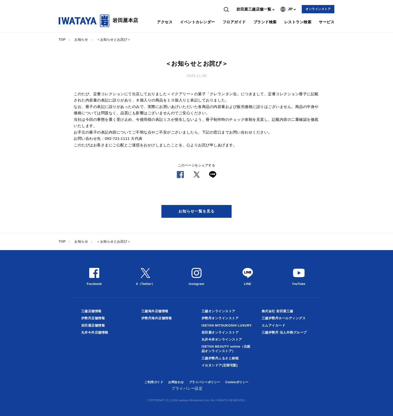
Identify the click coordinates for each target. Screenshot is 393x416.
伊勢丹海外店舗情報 (156, 318)
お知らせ (81, 39)
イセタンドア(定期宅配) (220, 365)
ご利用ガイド (153, 382)
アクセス (164, 22)
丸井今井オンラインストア (222, 339)
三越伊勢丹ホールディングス (284, 318)
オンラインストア (318, 9)
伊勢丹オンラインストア (220, 318)
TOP (62, 39)
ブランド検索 (265, 22)
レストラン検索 (298, 22)
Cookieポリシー (237, 382)
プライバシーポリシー (204, 382)
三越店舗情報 (91, 311)
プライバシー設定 (187, 388)
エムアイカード (273, 325)
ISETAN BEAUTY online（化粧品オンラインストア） (226, 349)
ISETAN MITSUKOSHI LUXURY (227, 325)
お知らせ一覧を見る (196, 211)
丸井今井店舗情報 (94, 332)
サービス (326, 22)
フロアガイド (234, 22)
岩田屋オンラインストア (220, 332)
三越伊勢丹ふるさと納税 (220, 358)
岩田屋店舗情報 (93, 325)
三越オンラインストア (218, 311)
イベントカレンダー (197, 22)
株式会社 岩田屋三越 (277, 311)
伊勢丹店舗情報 (93, 318)
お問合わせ (176, 382)
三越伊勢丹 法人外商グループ (284, 332)
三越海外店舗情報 (154, 311)
